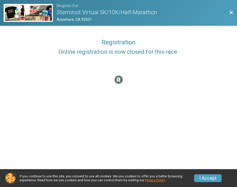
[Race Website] (30, 13)
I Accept (207, 178)
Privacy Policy (155, 180)
